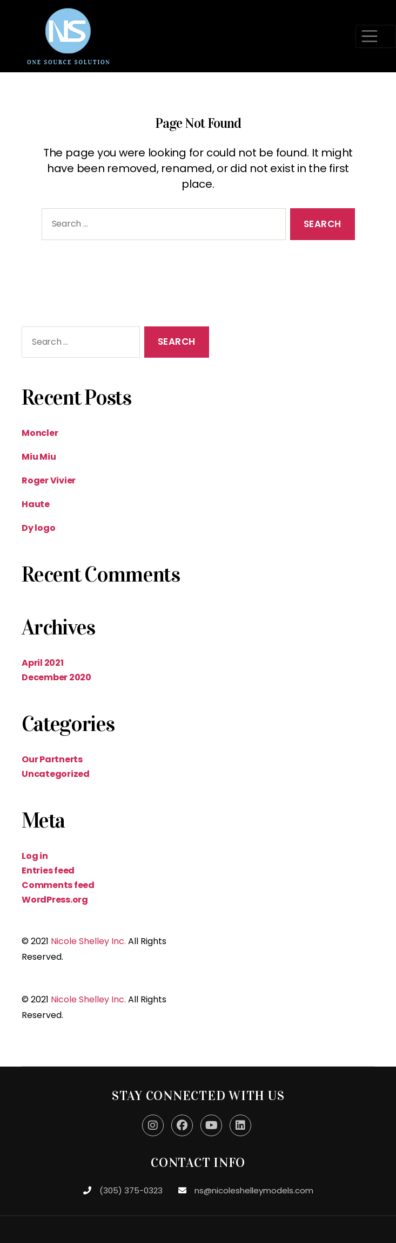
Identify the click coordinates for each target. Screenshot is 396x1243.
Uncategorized (56, 774)
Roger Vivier (49, 480)
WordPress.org (55, 899)
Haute (36, 504)
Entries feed (48, 870)
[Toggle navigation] (376, 36)
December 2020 (56, 677)
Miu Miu (39, 456)
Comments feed (58, 885)
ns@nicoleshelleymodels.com (253, 1190)
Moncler (40, 433)
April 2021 (43, 663)
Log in (35, 856)
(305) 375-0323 (131, 1190)
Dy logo (38, 528)
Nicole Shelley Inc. (88, 941)
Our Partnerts (52, 759)
